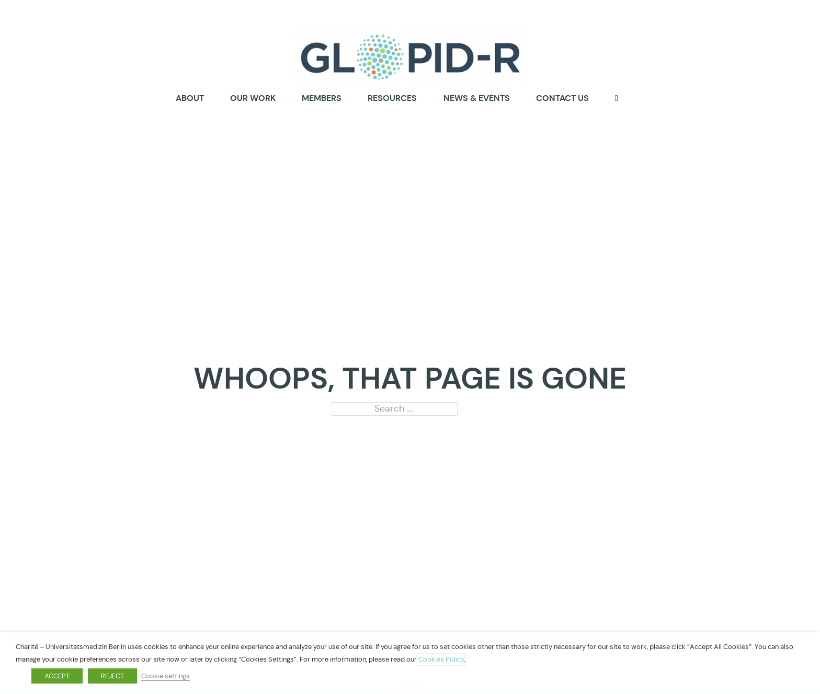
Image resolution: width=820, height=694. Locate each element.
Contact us (562, 98)
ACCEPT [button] (57, 676)
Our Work (253, 98)
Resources (392, 98)
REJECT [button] (112, 676)
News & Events (476, 98)
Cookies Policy (441, 659)
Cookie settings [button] (165, 676)
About (190, 98)
